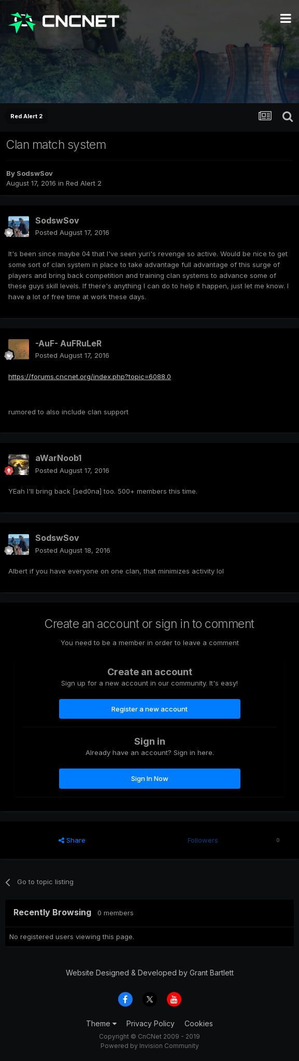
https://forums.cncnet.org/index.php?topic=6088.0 (89, 376)
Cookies (198, 1023)
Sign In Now (149, 778)
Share (72, 840)
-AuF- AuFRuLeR (68, 343)
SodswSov (35, 173)
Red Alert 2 (84, 183)
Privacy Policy (150, 1023)
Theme (101, 1023)
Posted (72, 232)
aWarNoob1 (58, 458)
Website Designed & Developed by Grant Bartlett (150, 972)
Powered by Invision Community (150, 1046)
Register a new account (149, 709)
